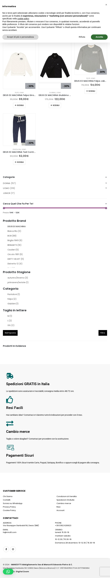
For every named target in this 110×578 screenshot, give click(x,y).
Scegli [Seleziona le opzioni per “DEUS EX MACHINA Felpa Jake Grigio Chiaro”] (91, 91)
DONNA (6, 183)
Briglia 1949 (14, 240)
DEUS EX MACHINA (16, 226)
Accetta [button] (99, 37)
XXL (10, 325)
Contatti (6, 500)
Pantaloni (17, 149)
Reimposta (10, 332)
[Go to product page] (19, 65)
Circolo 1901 (15, 254)
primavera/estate (18, 282)
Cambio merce (64, 503)
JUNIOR (6, 193)
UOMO (21, 93)
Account (60, 510)
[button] (8, 572)
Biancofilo (14, 231)
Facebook (6, 549)
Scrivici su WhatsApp (12, 503)
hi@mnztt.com (9, 532)
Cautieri (13, 249)
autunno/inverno (17, 277)
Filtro (102, 332)
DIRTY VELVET (15, 259)
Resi (58, 506)
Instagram (13, 549)
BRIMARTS (14, 245)
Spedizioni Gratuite (65, 500)
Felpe (17, 93)
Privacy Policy (9, 506)
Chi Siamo (8, 496)
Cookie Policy (9, 510)
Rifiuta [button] (82, 37)
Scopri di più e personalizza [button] (20, 37)
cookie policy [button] (23, 18)
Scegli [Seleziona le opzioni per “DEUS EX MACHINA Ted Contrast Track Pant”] (20, 162)
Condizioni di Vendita (67, 496)
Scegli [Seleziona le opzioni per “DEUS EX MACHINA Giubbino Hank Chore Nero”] (56, 105)
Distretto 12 (14, 263)
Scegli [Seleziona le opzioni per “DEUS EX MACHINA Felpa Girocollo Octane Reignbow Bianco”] (20, 105)
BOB (11, 235)
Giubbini (52, 93)
